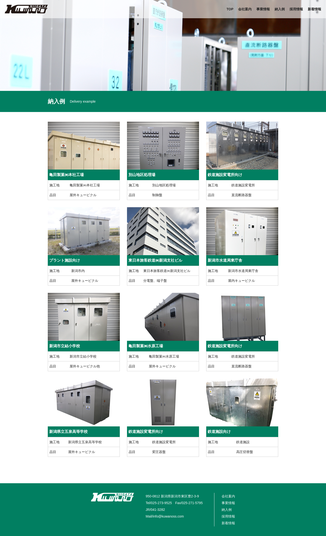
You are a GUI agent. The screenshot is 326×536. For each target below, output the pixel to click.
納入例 (280, 9)
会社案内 (245, 9)
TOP (229, 9)
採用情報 (296, 9)
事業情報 (263, 9)
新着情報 (314, 9)
